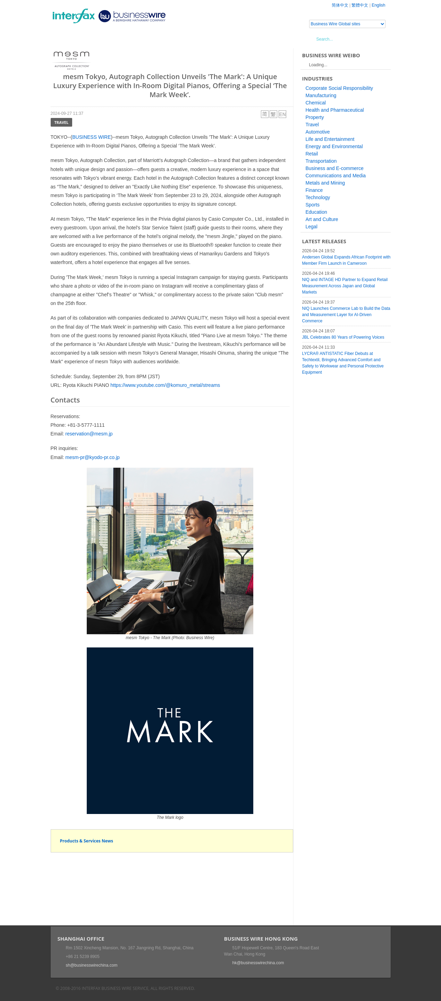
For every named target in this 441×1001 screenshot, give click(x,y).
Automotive (318, 132)
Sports (313, 204)
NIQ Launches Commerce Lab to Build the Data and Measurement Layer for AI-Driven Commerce (346, 314)
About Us (190, 39)
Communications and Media (336, 175)
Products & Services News (86, 841)
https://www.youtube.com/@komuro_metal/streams (165, 385)
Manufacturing (321, 95)
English (378, 5)
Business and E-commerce (335, 168)
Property (315, 117)
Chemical (316, 102)
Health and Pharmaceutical (335, 110)
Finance (314, 190)
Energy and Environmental (334, 146)
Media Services (151, 39)
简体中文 (340, 5)
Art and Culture (322, 219)
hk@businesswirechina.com (258, 962)
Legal (311, 226)
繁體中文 (359, 5)
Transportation (321, 161)
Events (115, 39)
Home (66, 39)
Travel (61, 122)
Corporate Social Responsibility (339, 88)
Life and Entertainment (330, 139)
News (90, 39)
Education (316, 212)
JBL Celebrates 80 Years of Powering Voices (343, 337)
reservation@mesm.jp (88, 433)
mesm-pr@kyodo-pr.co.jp (92, 457)
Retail (312, 153)
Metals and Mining (325, 183)
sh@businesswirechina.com (92, 965)
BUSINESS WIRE (91, 137)
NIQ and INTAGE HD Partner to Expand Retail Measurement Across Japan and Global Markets (345, 286)
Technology (318, 197)
